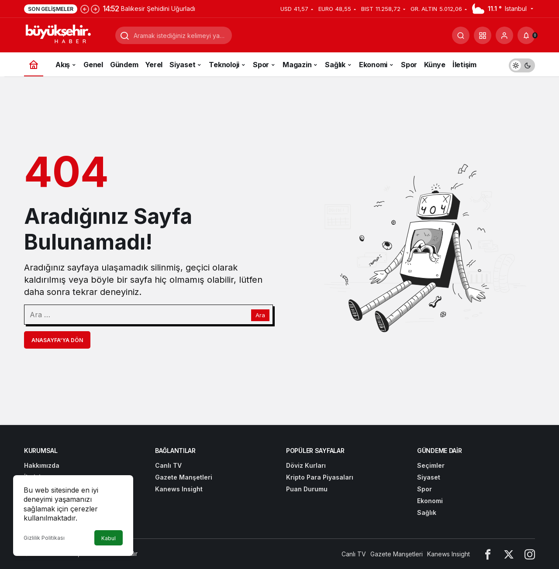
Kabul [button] (108, 538)
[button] (482, 35)
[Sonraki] (95, 8)
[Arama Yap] (460, 35)
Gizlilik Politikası (44, 538)
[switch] (522, 64)
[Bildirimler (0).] (526, 35)
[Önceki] (84, 8)
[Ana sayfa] (33, 64)
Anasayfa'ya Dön (57, 340)
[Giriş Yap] (504, 35)
